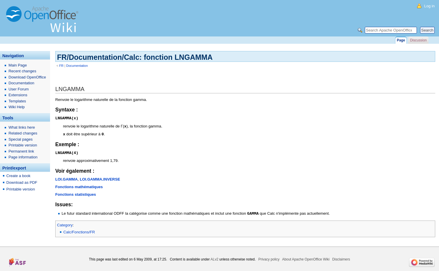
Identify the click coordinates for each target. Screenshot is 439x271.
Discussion (418, 40)
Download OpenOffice (27, 77)
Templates (17, 101)
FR (61, 65)
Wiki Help (16, 107)
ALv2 (214, 258)
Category (65, 223)
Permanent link (21, 151)
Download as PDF (21, 182)
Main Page (17, 65)
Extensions (17, 95)
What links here (21, 127)
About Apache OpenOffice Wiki (306, 258)
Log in (429, 6)
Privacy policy (269, 258)
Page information (23, 157)
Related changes (22, 133)
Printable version (22, 145)
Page (401, 40)
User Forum (18, 89)
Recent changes (22, 71)
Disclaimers (341, 258)
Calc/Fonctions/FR (79, 230)
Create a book (18, 176)
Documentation (77, 65)
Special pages (20, 139)
